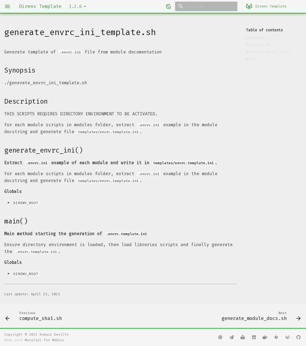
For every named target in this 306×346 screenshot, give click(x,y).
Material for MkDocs (44, 340)
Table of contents (264, 30)
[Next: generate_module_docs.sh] (260, 316)
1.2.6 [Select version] (75, 6)
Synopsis (254, 37)
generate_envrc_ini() (268, 51)
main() (252, 59)
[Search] (206, 6)
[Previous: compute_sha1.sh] (35, 316)
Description (258, 44)
